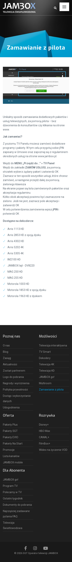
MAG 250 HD (15, 271)
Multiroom (45, 383)
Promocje (9, 449)
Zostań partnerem (14, 370)
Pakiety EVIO (10, 437)
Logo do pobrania (13, 376)
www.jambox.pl (47, 156)
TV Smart (45, 351)
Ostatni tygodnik (13, 498)
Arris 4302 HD (15, 241)
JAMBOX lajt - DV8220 (21, 265)
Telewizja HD (47, 370)
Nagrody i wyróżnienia (16, 383)
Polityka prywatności (15, 389)
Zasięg (7, 358)
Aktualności (10, 364)
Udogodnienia (11, 407)
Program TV (10, 485)
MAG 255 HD (15, 277)
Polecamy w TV (12, 492)
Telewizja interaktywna (53, 345)
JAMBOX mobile (13, 462)
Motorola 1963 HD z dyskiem (24, 296)
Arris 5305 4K (15, 253)
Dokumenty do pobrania (17, 504)
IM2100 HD (14, 259)
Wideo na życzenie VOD (53, 449)
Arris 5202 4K (15, 247)
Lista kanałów (11, 456)
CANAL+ (44, 437)
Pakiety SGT (10, 430)
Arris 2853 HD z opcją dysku (24, 235)
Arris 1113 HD (15, 228)
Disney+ (44, 424)
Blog (5, 351)
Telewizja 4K (46, 364)
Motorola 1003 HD (18, 283)
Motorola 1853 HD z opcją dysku (26, 289)
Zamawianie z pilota (51, 389)
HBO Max (44, 430)
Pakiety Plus (10, 424)
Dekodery (44, 358)
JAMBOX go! (46, 376)
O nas (6, 345)
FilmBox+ (44, 443)
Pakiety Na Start (12, 443)
